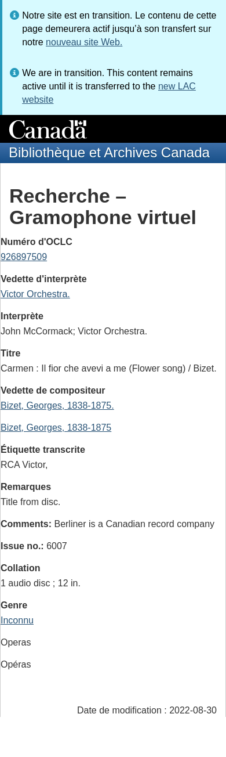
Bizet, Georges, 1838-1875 (56, 427)
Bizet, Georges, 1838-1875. (57, 405)
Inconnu (17, 620)
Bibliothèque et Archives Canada (109, 152)
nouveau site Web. (84, 42)
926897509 (24, 257)
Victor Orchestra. (35, 294)
